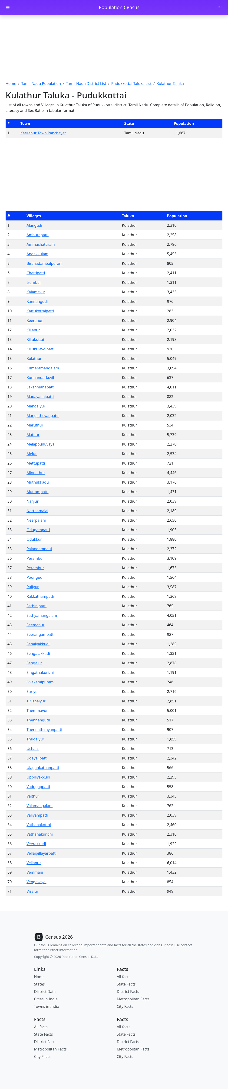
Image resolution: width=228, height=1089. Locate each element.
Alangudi (34, 225)
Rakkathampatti (40, 596)
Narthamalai (37, 510)
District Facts (128, 991)
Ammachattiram (40, 244)
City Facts (125, 1006)
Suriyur (32, 691)
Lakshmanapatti (40, 387)
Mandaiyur (35, 406)
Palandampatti (39, 548)
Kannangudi (37, 301)
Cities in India (46, 999)
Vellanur (33, 862)
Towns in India (46, 1006)
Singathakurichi (40, 672)
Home (11, 83)
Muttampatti (37, 491)
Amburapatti (37, 234)
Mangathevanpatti (42, 415)
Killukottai (35, 339)
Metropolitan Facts (133, 999)
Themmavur (37, 710)
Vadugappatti (38, 786)
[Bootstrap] (53, 937)
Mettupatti (35, 463)
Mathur (33, 434)
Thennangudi (38, 720)
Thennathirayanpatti (44, 729)
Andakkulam (37, 253)
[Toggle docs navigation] (8, 7)
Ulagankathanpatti (42, 767)
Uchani (32, 748)
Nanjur (32, 501)
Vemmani (34, 872)
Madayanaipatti (40, 396)
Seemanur (35, 624)
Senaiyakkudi (38, 643)
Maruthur (34, 425)
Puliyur (32, 586)
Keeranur (34, 320)
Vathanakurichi (39, 834)
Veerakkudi (36, 843)
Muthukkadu (37, 482)
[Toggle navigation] (219, 7)
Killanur (33, 330)
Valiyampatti (37, 815)
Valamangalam (39, 805)
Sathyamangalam (41, 615)
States (39, 984)
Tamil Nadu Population (41, 83)
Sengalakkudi (38, 653)
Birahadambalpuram (44, 263)
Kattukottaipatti (40, 310)
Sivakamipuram (40, 682)
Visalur (32, 891)
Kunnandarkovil (40, 377)
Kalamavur (35, 291)
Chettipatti (35, 272)
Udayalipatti (36, 758)
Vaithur (32, 796)
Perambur (35, 558)
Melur (31, 453)
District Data (45, 991)
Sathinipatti (36, 605)
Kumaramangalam (42, 368)
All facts (123, 976)
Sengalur (34, 663)
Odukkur (34, 539)
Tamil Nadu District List (86, 83)
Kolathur (34, 358)
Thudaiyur (35, 739)
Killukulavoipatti (40, 349)
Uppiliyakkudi (38, 777)
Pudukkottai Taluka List (131, 83)
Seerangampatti (40, 634)
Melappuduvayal (40, 444)
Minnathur (35, 472)
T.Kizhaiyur (35, 701)
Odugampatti (38, 529)
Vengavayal (36, 881)
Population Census (119, 7)
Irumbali (33, 282)
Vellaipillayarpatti (41, 853)
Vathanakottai (38, 824)
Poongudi (34, 577)
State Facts (126, 984)
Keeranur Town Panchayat (43, 133)
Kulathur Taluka (170, 83)
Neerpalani (36, 520)
